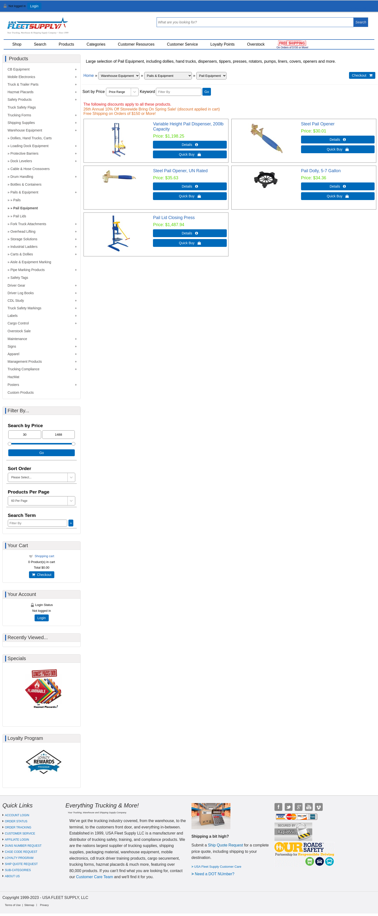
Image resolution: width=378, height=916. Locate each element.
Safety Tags (19, 278)
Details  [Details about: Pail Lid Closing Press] (190, 233)
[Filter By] (178, 92)
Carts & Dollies (21, 254)
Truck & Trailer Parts (23, 84)
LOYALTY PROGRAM (19, 858)
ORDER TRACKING (18, 827)
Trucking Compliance (23, 369)
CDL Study (16, 300)
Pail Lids (19, 216)
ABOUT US (12, 876)
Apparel (13, 354)
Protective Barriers (24, 153)
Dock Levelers (21, 161)
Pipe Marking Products (27, 270)
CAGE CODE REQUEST (21, 852)
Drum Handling (21, 177)
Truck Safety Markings (24, 308)
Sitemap (29, 905)
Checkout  (362, 75)
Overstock (256, 44)
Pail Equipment (25, 208)
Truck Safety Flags (22, 107)
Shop (16, 44)
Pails (16, 200)
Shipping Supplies (21, 123)
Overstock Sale (19, 331)
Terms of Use (13, 905)
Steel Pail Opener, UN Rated (180, 170)
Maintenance (17, 339)
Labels (13, 316)
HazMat (13, 377)
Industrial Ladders (24, 247)
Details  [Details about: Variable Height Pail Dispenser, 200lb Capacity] (190, 144)
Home (88, 75)
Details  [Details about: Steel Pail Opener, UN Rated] (190, 186)
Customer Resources (136, 44)
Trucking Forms (19, 115)
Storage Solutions (24, 239)
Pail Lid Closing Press (174, 217)
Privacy (44, 905)
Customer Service (182, 44)
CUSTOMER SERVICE (20, 833)
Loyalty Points (222, 44)
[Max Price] (58, 434)
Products (66, 44)
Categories (95, 44)
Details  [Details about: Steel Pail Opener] (338, 139)
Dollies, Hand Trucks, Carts (31, 138)
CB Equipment (18, 69)
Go (206, 91)
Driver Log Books (21, 293)
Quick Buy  (190, 154)
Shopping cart (44, 556)
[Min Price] (24, 434)
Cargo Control (18, 323)
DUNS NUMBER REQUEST (23, 845)
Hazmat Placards (21, 92)
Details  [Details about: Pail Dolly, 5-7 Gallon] (338, 186)
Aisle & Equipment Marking (30, 262)
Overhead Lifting (23, 231)
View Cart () (359, 8)
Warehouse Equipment (25, 130)
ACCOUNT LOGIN (17, 815)
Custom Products (21, 392)
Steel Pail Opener (318, 123)
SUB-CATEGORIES (18, 870)
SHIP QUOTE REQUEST (21, 864)
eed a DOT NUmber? (216, 874)
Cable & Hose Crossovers (30, 169)
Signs (12, 346)
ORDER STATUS (16, 821)
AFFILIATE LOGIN (17, 839)
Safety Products (20, 99)
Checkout (41, 574)
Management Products (25, 361)
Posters (13, 385)
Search (40, 44)
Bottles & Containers (26, 184)
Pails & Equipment (24, 192)
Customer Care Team (94, 877)
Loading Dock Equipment (29, 146)
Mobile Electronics (21, 77)
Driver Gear (16, 285)
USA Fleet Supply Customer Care (217, 866)
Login (34, 6)
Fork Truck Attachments (28, 224)
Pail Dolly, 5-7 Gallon (321, 170)
